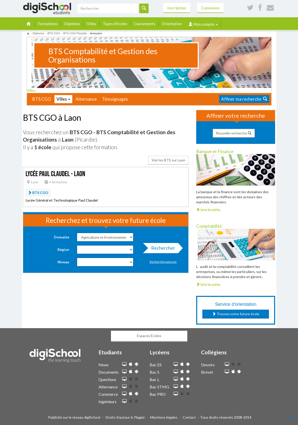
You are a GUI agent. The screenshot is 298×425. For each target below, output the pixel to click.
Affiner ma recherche (244, 99)
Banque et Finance (215, 151)
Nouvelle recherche (233, 133)
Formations (48, 23)
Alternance (86, 99)
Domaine (61, 237)
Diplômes (72, 23)
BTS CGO (41, 99)
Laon (32, 182)
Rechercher (161, 249)
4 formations (56, 182)
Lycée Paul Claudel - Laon (55, 174)
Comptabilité (209, 226)
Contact (189, 417)
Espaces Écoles (149, 335)
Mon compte (203, 24)
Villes (91, 23)
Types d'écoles (115, 23)
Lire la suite (208, 209)
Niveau (63, 262)
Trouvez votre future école (235, 314)
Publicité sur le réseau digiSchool (74, 417)
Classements (144, 23)
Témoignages (115, 99)
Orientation (172, 23)
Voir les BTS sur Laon (168, 160)
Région (63, 249)
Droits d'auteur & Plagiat (125, 417)
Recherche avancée (163, 262)
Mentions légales (163, 417)
